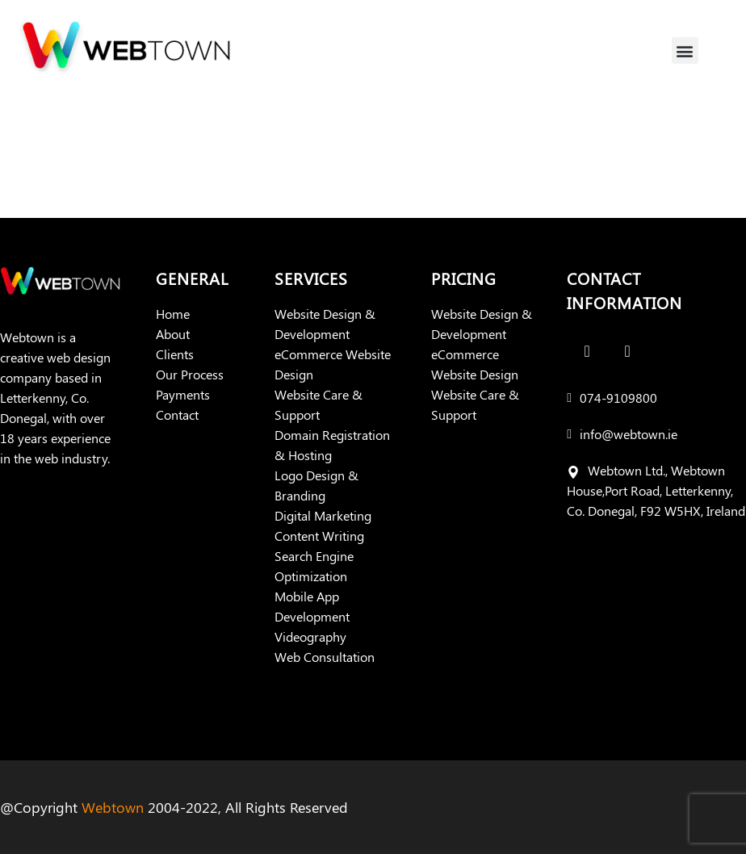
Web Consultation (325, 656)
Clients (175, 353)
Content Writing (319, 535)
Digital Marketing (323, 515)
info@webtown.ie (628, 433)
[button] (685, 50)
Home (173, 313)
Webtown (113, 807)
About (173, 333)
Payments (183, 394)
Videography (310, 636)
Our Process (190, 374)
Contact (177, 414)
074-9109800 (618, 397)
